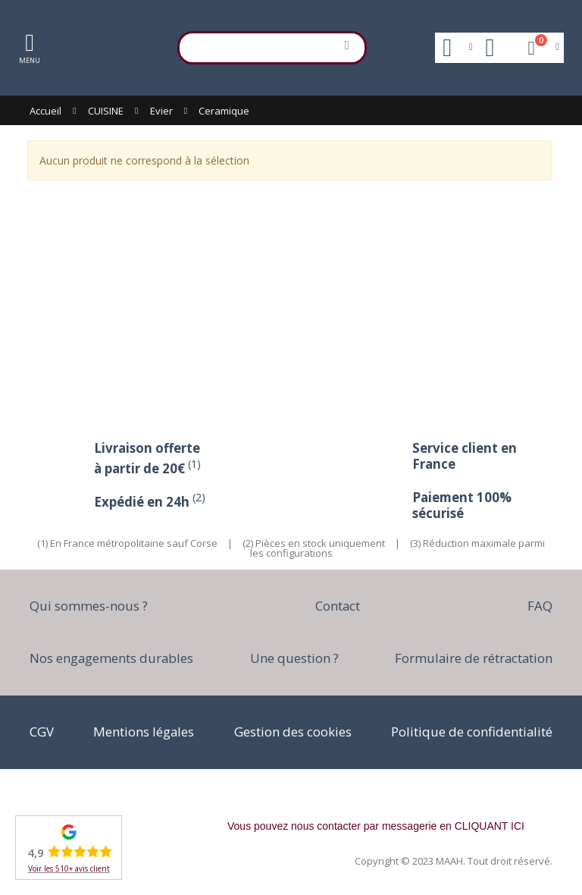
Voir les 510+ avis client (69, 868)
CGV (42, 731)
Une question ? (294, 658)
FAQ (539, 605)
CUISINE (106, 111)
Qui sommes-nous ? (89, 605)
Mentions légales (143, 731)
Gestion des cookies (293, 731)
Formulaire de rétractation (473, 658)
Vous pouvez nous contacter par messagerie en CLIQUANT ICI (375, 826)
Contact (337, 605)
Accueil (45, 111)
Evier (161, 111)
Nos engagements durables (111, 658)
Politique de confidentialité (471, 731)
